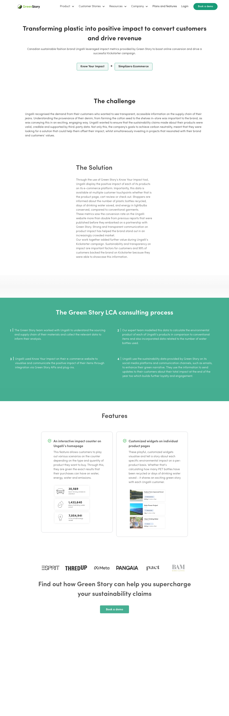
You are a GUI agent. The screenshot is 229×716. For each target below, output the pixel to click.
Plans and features (164, 6)
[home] (28, 6)
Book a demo (205, 6)
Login (184, 6)
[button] (67, 6)
